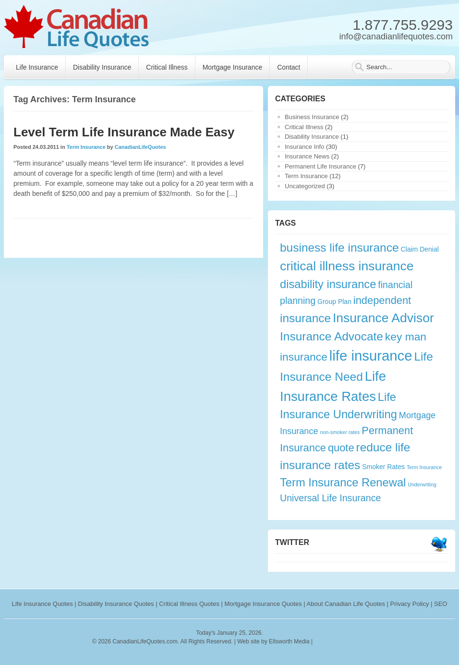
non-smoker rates (340, 432)
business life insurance (339, 247)
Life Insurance (37, 67)
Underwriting (422, 484)
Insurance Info (304, 146)
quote (341, 448)
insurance (305, 318)
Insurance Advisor (383, 318)
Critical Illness (166, 67)
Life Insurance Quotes (42, 603)
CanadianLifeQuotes (140, 147)
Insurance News (307, 156)
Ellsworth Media (289, 641)
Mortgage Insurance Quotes (263, 603)
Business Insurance (312, 117)
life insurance (370, 355)
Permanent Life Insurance (320, 166)
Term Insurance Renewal (343, 482)
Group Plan (334, 301)
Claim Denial (419, 249)
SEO (440, 603)
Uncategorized (305, 186)
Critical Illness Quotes (189, 603)
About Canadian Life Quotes (346, 603)
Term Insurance (86, 147)
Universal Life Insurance (330, 498)
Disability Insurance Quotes (116, 603)
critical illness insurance (347, 266)
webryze (356, 641)
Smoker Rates (383, 467)
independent (382, 300)
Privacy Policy (409, 603)
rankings (326, 641)
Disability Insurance (102, 67)
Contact (288, 67)
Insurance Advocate (331, 336)
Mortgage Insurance (233, 67)
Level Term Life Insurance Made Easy (123, 132)
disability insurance (328, 284)
